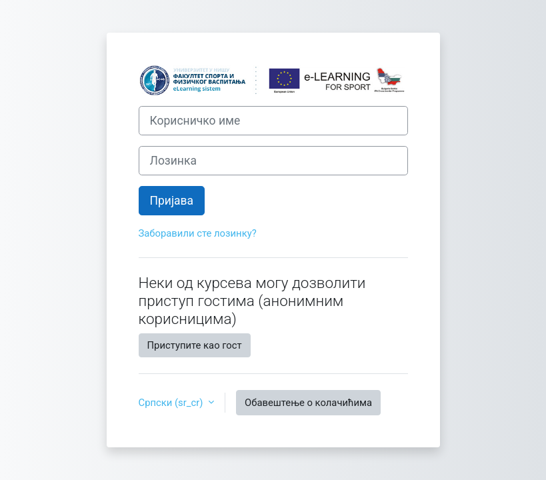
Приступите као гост (194, 345)
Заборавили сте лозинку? (198, 233)
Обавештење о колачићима (308, 403)
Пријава (172, 200)
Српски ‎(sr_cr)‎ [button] (172, 403)
